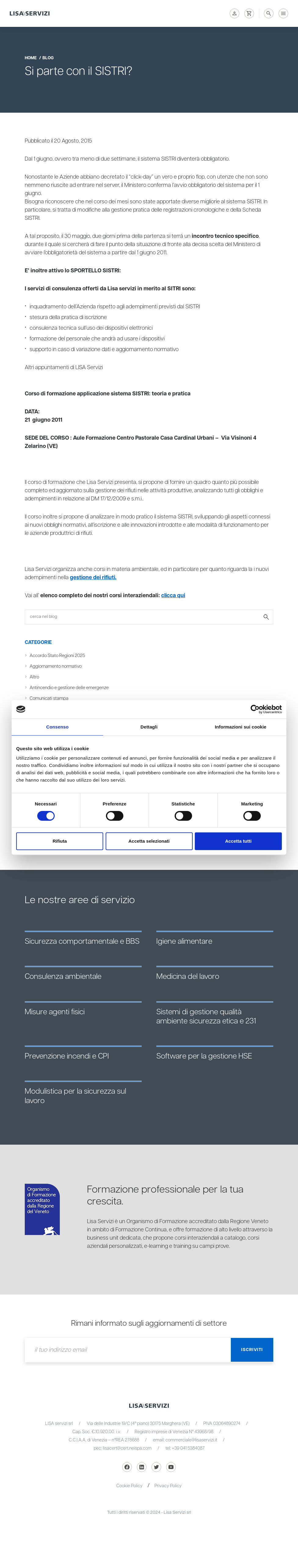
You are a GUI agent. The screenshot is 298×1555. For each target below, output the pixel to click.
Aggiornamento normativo (56, 666)
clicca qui (173, 595)
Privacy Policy (168, 1486)
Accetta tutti (238, 841)
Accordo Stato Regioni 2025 (58, 655)
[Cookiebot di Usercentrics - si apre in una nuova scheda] (255, 709)
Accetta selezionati (148, 841)
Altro (34, 677)
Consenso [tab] (57, 726)
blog (48, 58)
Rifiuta (60, 841)
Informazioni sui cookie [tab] (241, 726)
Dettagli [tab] (149, 726)
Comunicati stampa (49, 698)
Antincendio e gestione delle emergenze (70, 687)
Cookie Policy (129, 1486)
